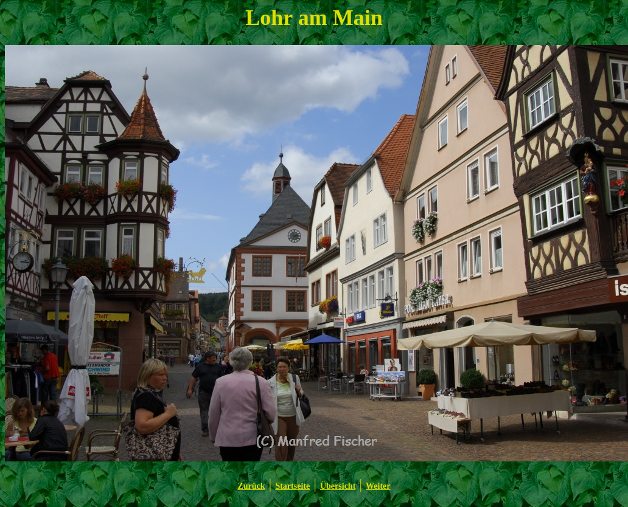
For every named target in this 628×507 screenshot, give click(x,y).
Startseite (292, 486)
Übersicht (337, 486)
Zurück (251, 486)
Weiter (378, 486)
